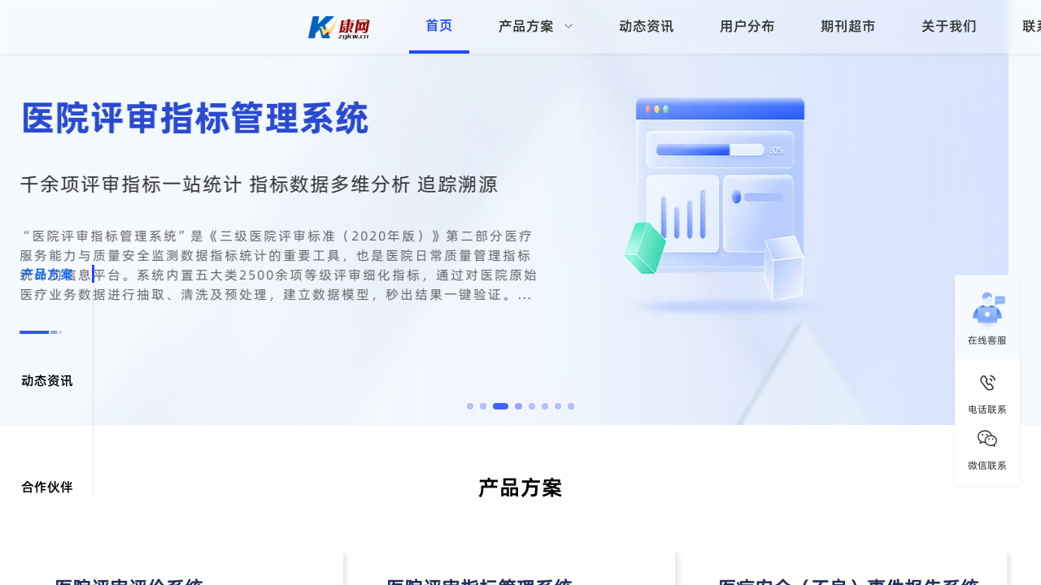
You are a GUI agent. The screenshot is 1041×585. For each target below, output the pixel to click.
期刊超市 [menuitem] (848, 26)
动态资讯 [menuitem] (646, 26)
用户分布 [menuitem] (747, 26)
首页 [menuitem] (439, 25)
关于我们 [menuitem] (949, 26)
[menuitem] (536, 27)
